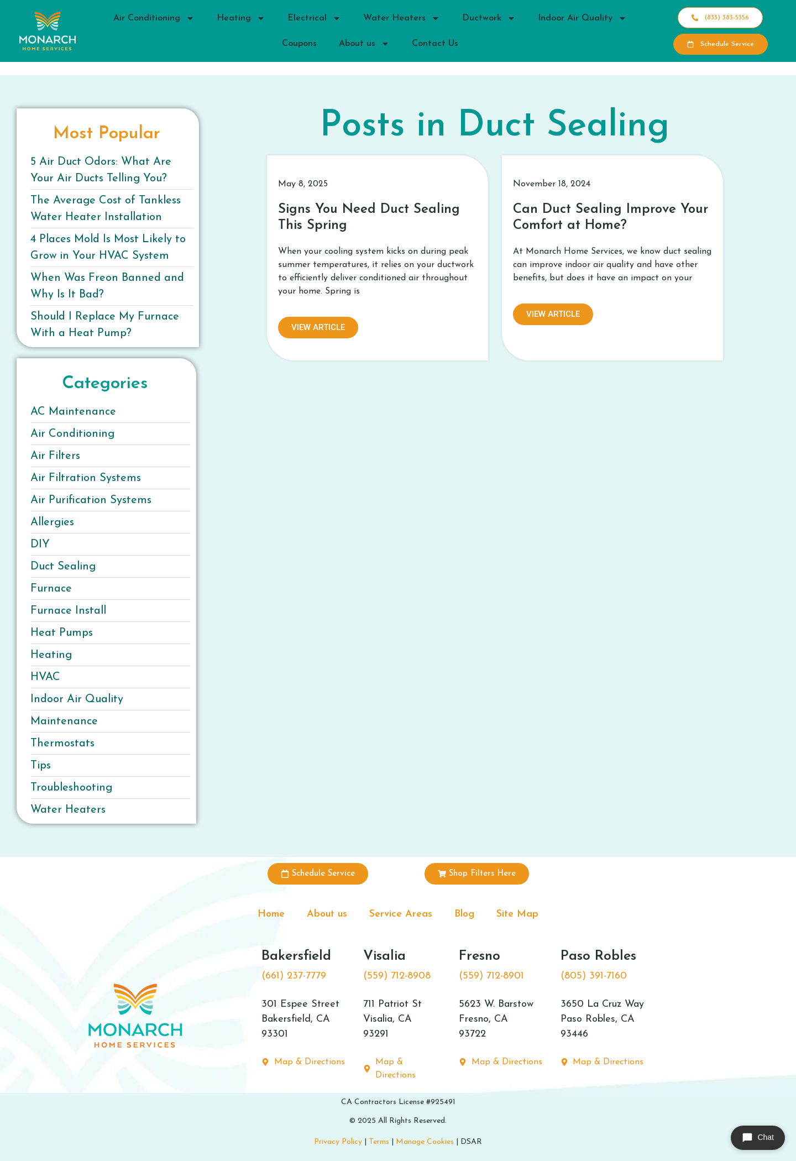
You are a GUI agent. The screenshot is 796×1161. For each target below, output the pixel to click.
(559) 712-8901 (491, 976)
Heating (241, 18)
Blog (464, 914)
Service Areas (400, 914)
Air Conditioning (154, 18)
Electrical (314, 18)
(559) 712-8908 (397, 976)
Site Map (517, 914)
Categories (105, 384)
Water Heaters (401, 18)
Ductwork (489, 18)
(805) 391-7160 (594, 976)
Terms (379, 1142)
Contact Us (435, 43)
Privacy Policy (338, 1142)
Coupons (299, 43)
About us (364, 44)
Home (271, 914)
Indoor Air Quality (582, 18)
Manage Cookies (425, 1142)
